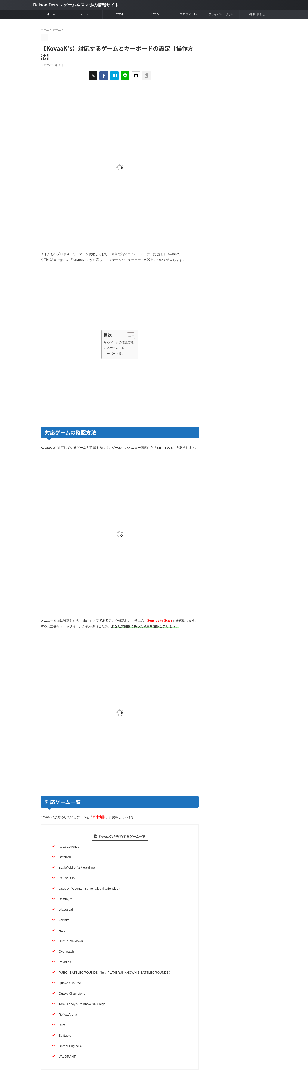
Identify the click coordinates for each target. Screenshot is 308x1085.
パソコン (154, 14)
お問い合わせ (256, 14)
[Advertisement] (80, 297)
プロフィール (188, 14)
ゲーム (85, 14)
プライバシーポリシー (222, 14)
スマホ (120, 14)
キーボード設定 (114, 353)
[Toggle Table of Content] (129, 335)
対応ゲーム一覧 (114, 348)
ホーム (51, 14)
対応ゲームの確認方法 (119, 342)
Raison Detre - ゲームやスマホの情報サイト (76, 5)
